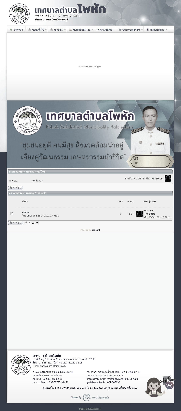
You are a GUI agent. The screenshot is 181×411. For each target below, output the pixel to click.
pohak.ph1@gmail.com (53, 366)
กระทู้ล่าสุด (37, 180)
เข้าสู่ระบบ (157, 178)
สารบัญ (13, 180)
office (29, 215)
